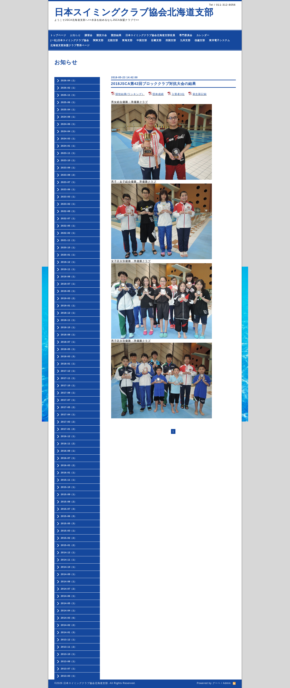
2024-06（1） (69, 124)
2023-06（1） (69, 189)
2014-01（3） (69, 632)
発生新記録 (200, 94)
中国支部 (142, 40)
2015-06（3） (69, 516)
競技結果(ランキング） (130, 94)
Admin (227, 683)
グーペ (216, 683)
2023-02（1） (69, 204)
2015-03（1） (69, 530)
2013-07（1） (69, 668)
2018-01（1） (69, 363)
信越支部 (200, 40)
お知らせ (75, 35)
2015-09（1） (69, 494)
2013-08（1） (69, 661)
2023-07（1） (69, 182)
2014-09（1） (69, 574)
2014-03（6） (69, 618)
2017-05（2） (69, 407)
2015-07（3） (69, 509)
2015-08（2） (69, 501)
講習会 (88, 35)
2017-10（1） (69, 385)
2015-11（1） (69, 480)
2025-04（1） (69, 109)
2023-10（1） (69, 160)
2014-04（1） (69, 610)
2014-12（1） (69, 552)
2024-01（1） (69, 146)
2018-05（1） (69, 349)
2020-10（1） (69, 247)
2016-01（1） (69, 472)
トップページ (58, 35)
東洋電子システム (219, 40)
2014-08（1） (69, 581)
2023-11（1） (69, 153)
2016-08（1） (69, 451)
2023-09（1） (69, 167)
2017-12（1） (69, 371)
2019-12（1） (69, 262)
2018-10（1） (69, 327)
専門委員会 (185, 35)
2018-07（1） (69, 342)
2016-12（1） (69, 436)
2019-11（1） (69, 269)
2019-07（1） (69, 284)
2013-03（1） (69, 676)
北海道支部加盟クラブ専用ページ (70, 45)
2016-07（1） (69, 458)
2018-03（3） (69, 356)
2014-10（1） (69, 567)
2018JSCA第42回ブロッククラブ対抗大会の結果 (153, 84)
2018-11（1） (69, 320)
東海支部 (127, 40)
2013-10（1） (69, 654)
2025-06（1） (69, 102)
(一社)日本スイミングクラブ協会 (69, 40)
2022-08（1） (69, 211)
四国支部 (171, 40)
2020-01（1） (69, 255)
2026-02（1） (69, 88)
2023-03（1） (69, 196)
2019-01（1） (69, 305)
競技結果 (116, 35)
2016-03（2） (69, 465)
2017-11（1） (69, 378)
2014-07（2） (69, 589)
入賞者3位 (178, 94)
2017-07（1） (69, 400)
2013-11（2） (69, 647)
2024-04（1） (69, 131)
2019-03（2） (69, 298)
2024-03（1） (69, 138)
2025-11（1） (69, 95)
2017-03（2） (69, 422)
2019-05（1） (69, 291)
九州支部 (185, 40)
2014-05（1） (69, 603)
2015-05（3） (69, 523)
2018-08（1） (69, 334)
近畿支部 (156, 40)
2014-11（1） (69, 560)
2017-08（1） (69, 393)
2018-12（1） (69, 313)
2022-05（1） (69, 225)
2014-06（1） (69, 596)
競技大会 (101, 35)
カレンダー (202, 35)
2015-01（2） (69, 545)
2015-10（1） (69, 487)
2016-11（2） (69, 443)
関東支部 (98, 40)
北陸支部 (113, 40)
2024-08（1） (69, 117)
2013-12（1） (69, 639)
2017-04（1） (69, 414)
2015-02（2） (69, 538)
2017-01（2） (69, 429)
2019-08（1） (69, 276)
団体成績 (158, 94)
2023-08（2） (69, 175)
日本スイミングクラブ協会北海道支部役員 (150, 35)
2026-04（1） (69, 80)
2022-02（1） (69, 233)
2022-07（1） (69, 218)
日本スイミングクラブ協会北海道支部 (133, 12)
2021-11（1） (69, 240)
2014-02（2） (69, 625)
